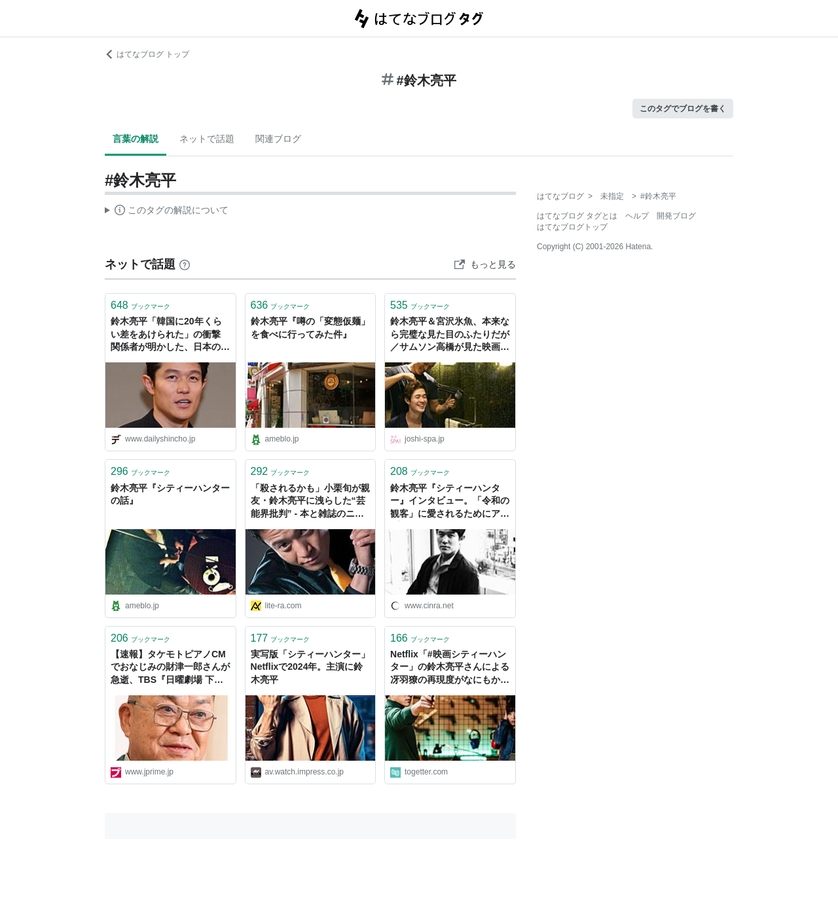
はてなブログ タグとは (577, 215)
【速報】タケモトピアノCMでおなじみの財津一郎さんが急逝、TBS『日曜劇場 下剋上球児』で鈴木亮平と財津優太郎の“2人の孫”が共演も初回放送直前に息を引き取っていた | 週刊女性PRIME (170, 668)
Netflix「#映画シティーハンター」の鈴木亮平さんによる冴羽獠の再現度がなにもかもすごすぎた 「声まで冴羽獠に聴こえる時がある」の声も (449, 668)
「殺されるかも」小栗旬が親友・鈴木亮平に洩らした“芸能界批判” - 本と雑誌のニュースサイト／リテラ (310, 502)
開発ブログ (676, 215)
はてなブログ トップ (147, 54)
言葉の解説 (135, 138)
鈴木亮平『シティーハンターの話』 (170, 494)
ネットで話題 (206, 138)
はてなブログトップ (572, 227)
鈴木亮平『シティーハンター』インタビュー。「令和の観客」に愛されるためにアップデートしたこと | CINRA (449, 502)
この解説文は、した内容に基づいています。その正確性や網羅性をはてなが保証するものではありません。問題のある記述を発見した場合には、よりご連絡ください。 (166, 212)
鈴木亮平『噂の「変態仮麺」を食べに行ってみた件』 (310, 327)
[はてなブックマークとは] (184, 264)
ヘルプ (637, 215)
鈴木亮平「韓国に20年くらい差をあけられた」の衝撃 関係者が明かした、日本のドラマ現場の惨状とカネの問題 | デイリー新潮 (170, 335)
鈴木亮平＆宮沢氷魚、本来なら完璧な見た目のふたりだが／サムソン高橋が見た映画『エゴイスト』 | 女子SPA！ (449, 335)
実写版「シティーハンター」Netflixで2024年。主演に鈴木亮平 (310, 667)
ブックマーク (140, 305)
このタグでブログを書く (683, 108)
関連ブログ (278, 138)
